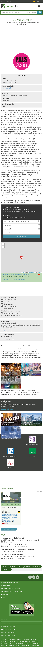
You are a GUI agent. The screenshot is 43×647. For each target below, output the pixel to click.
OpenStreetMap (31, 272)
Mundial (12, 566)
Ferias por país (5, 585)
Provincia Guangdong (33, 566)
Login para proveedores (8, 635)
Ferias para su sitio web (8, 626)
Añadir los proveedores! (9, 529)
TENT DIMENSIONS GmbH (10, 508)
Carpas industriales (8, 520)
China (20, 566)
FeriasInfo (9, 6)
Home (4, 566)
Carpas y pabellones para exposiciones (10, 517)
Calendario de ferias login (8, 629)
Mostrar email (6, 88)
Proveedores (4, 594)
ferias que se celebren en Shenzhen (14, 279)
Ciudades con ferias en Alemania (10, 588)
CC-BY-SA (40, 272)
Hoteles (3, 597)
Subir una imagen (7, 409)
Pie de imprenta (5, 623)
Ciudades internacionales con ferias (11, 591)
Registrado (8, 1)
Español (38, 1)
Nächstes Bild (20, 497)
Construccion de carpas (9, 514)
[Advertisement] (21, 40)
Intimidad (4, 620)
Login (2, 1)
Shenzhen (6, 569)
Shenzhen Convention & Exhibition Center (16, 275)
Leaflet (23, 272)
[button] (21, 257)
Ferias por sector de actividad (9, 582)
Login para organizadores (8, 632)
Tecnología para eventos (10, 516)
